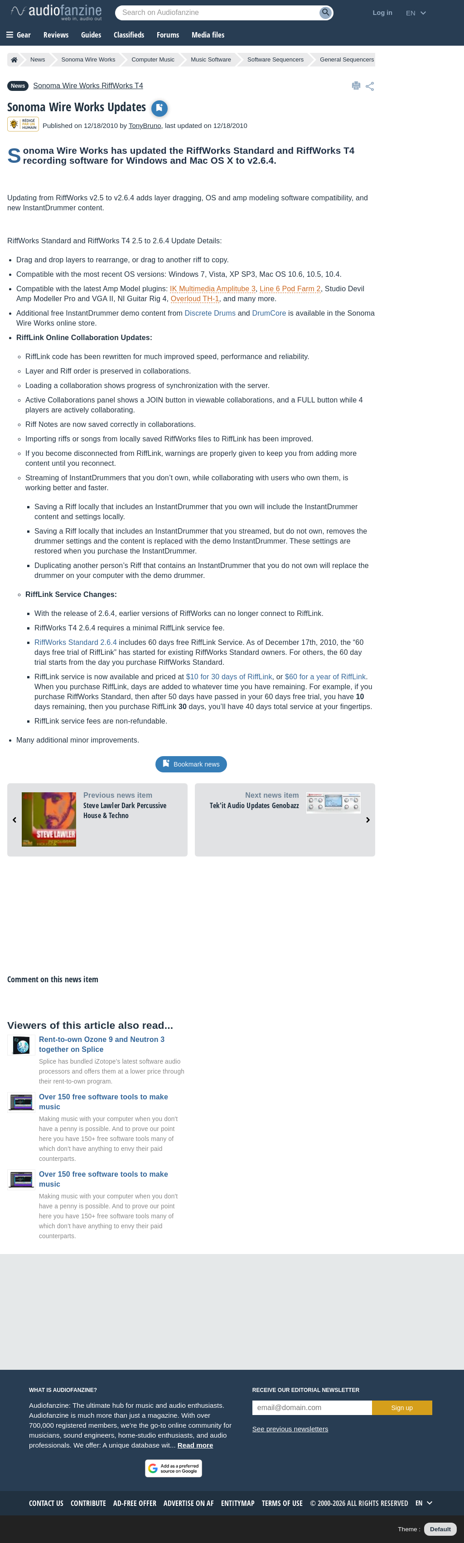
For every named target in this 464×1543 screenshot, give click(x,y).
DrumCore (269, 313)
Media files (208, 34)
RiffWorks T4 (88, 86)
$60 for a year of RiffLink (325, 677)
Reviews (56, 34)
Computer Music (152, 59)
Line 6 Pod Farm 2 (290, 289)
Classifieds (129, 34)
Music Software (211, 59)
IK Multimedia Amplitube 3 (213, 289)
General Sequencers (347, 59)
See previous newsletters (290, 1429)
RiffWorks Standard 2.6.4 (75, 642)
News (37, 59)
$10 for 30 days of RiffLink (229, 677)
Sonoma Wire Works (89, 59)
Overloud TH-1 (195, 299)
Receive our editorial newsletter (305, 1390)
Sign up (402, 1407)
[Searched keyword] (224, 12)
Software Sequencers (275, 59)
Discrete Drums (210, 313)
